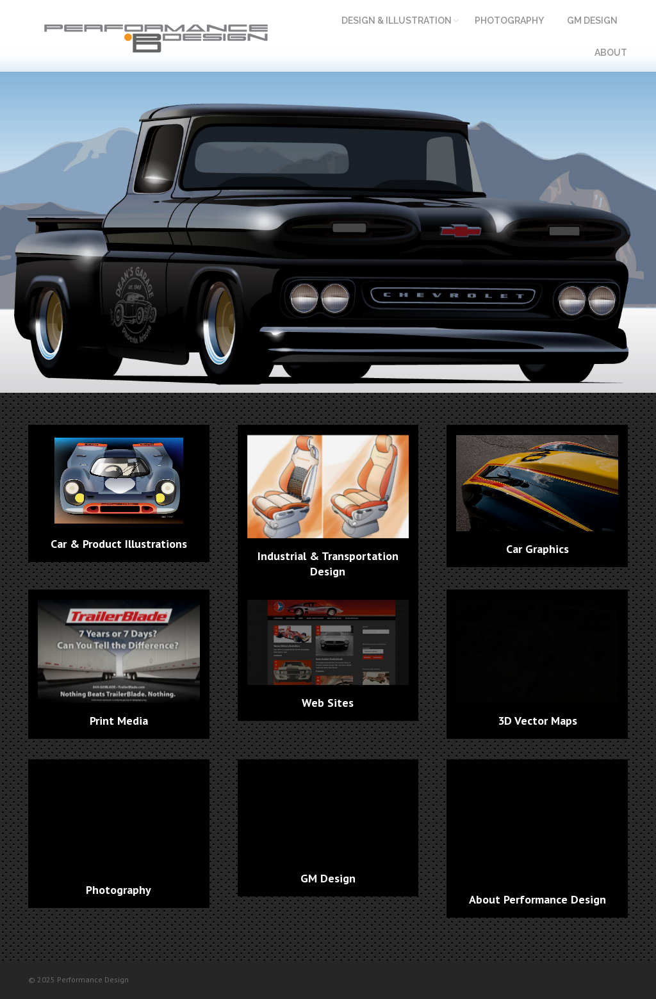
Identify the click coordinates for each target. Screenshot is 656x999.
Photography (118, 889)
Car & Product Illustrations (119, 543)
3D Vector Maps (537, 720)
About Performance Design (537, 899)
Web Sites (328, 702)
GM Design (328, 878)
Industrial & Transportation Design (328, 564)
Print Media (119, 720)
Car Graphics (537, 548)
